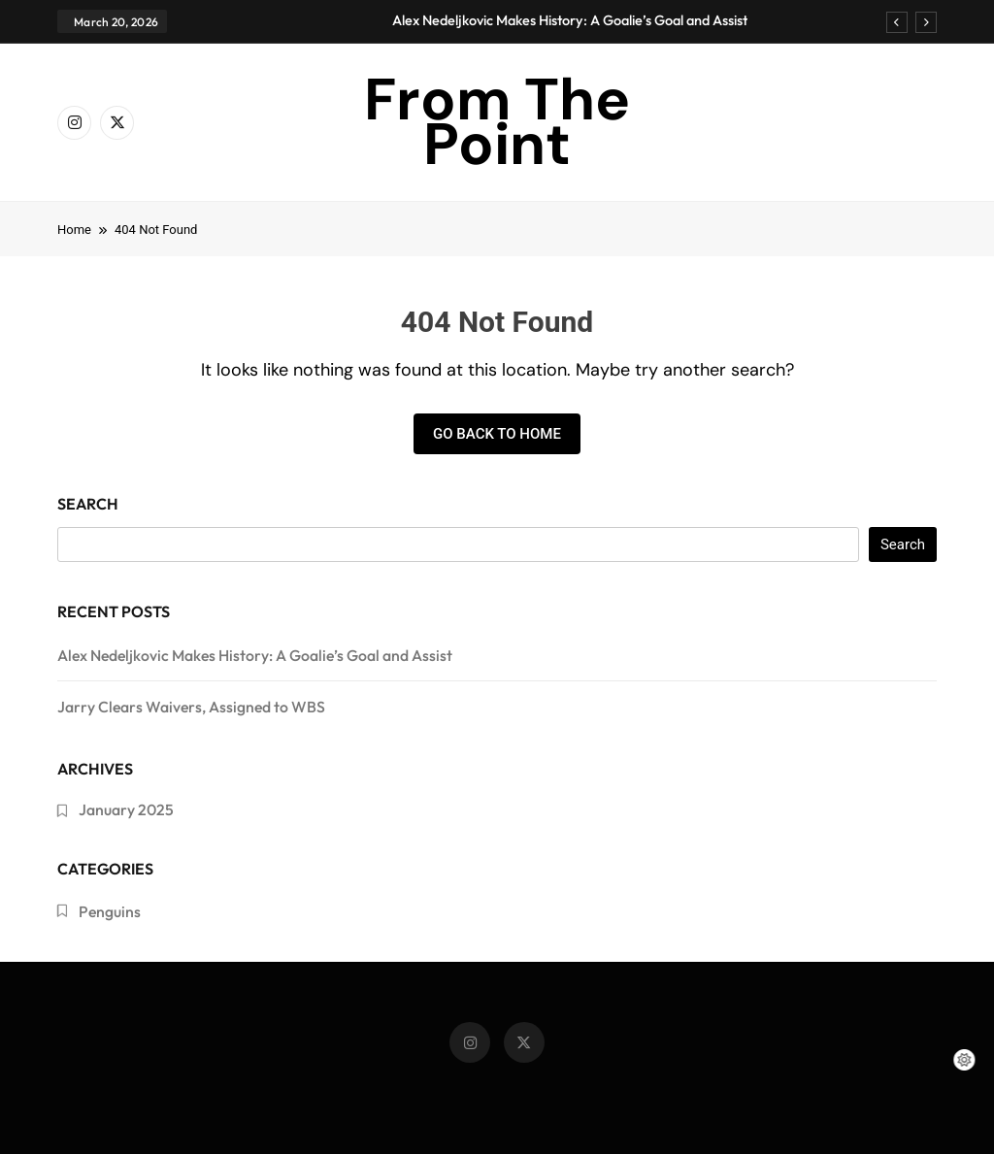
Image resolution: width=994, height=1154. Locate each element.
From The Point (497, 121)
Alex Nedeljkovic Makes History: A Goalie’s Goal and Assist (569, 20)
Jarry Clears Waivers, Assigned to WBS (191, 706)
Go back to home (497, 434)
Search (87, 503)
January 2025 (126, 809)
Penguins (110, 911)
